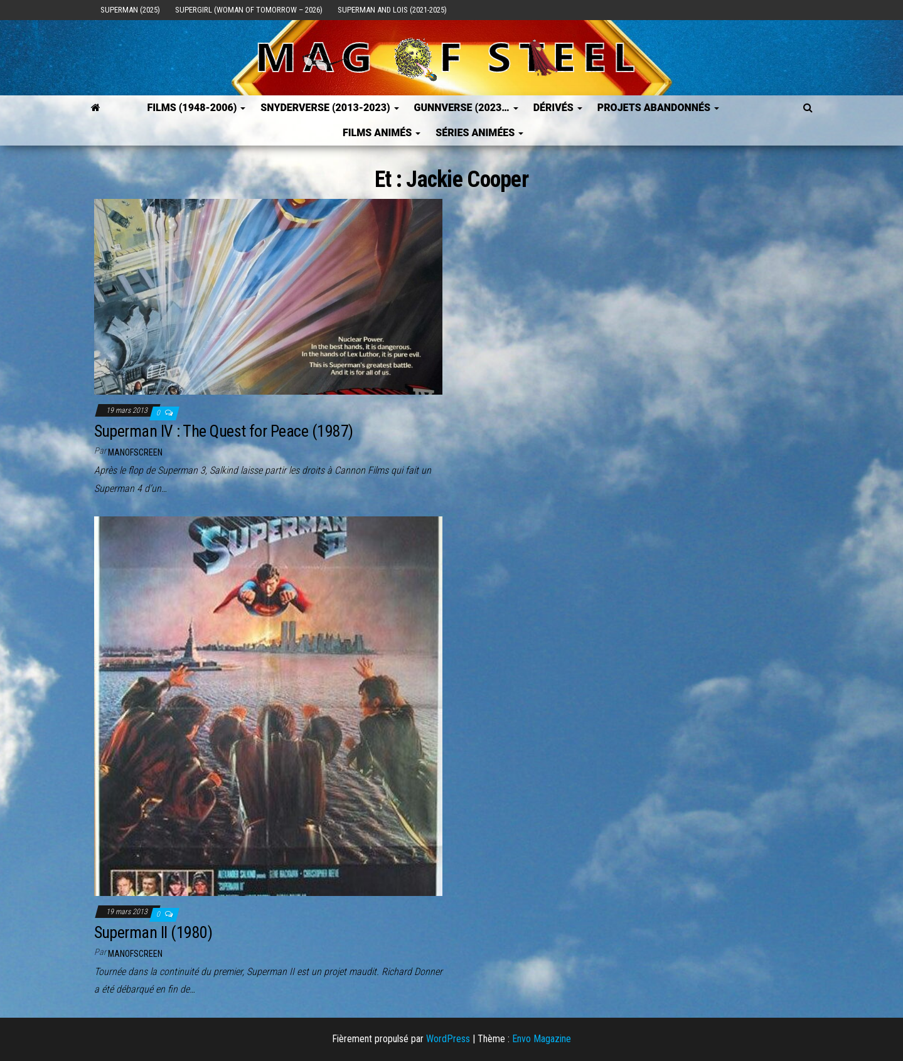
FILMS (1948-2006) (196, 108)
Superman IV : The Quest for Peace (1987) (223, 431)
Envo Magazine (541, 1039)
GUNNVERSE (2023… (466, 108)
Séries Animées (479, 133)
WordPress (448, 1039)
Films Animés (381, 133)
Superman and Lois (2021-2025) (392, 9)
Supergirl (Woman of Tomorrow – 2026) (249, 9)
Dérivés (557, 108)
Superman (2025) (130, 9)
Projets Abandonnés (658, 108)
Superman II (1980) (153, 932)
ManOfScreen (135, 452)
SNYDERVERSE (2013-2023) (329, 108)
